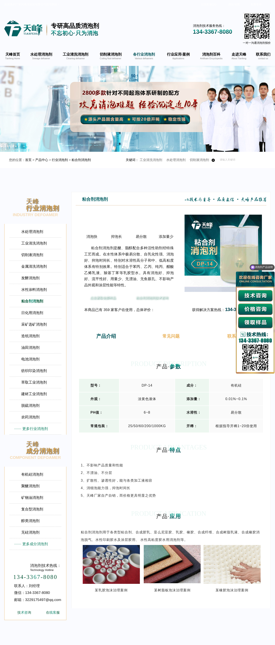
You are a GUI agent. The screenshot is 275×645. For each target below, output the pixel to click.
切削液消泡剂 (199, 160)
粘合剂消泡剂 (81, 160)
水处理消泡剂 (176, 160)
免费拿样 (256, 4)
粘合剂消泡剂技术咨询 (152, 297)
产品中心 (41, 160)
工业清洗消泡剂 (151, 160)
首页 (28, 160)
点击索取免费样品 (103, 297)
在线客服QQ (208, 4)
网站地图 (234, 4)
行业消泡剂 (60, 160)
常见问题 (171, 336)
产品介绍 (106, 336)
